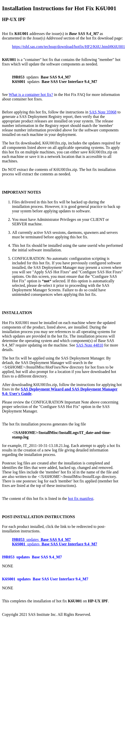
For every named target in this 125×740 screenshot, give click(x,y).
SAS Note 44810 (89, 345)
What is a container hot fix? (31, 94)
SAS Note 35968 (102, 112)
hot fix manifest (80, 498)
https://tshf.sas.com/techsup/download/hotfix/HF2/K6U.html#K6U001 (68, 46)
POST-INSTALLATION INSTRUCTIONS (38, 517)
